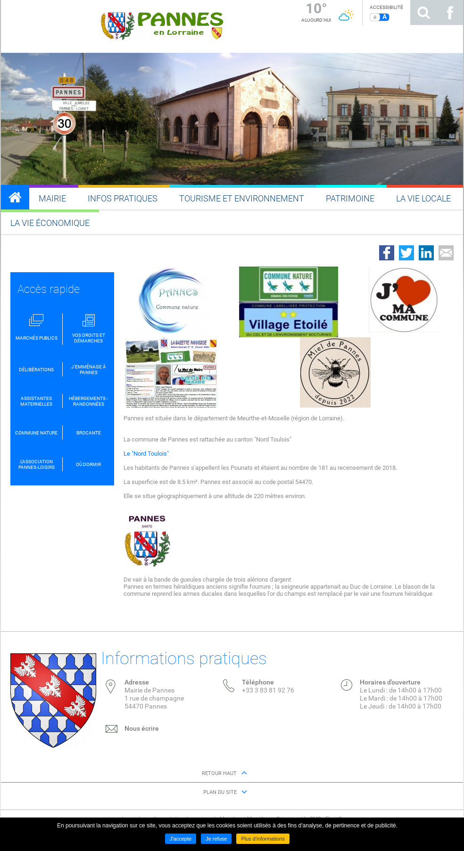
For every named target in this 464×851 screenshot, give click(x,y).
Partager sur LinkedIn (426, 252)
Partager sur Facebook (386, 252)
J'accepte (180, 839)
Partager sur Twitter (406, 252)
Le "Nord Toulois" (146, 453)
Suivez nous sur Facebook (450, 12)
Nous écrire (141, 728)
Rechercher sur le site (423, 12)
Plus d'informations (263, 839)
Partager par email (446, 252)
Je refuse (216, 839)
